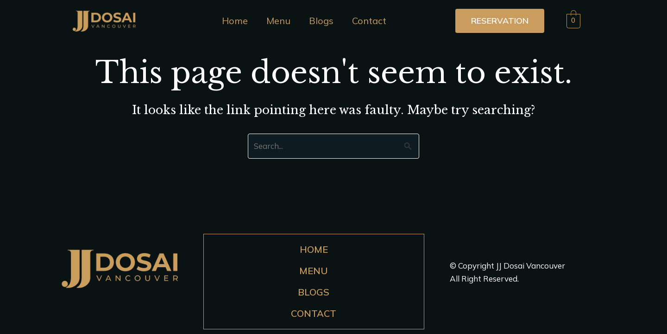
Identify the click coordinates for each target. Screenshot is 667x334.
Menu (278, 20)
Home (235, 20)
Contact (369, 20)
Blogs (321, 20)
